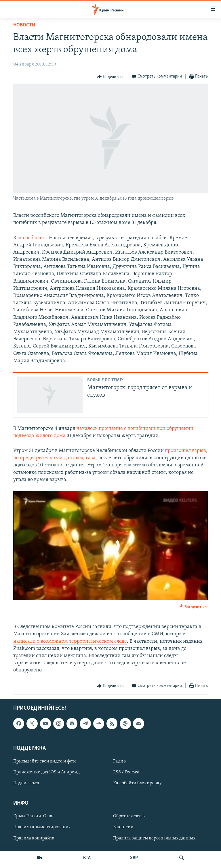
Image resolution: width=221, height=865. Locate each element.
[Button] (111, 77)
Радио (119, 761)
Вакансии (123, 827)
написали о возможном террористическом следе (70, 641)
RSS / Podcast (126, 772)
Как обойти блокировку (137, 783)
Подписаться (26, 783)
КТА (87, 858)
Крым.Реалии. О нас (33, 816)
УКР (134, 858)
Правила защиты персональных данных (154, 838)
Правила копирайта (33, 838)
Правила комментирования (42, 827)
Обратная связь (128, 816)
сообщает (34, 238)
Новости (24, 25)
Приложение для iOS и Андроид (46, 772)
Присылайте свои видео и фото (45, 761)
